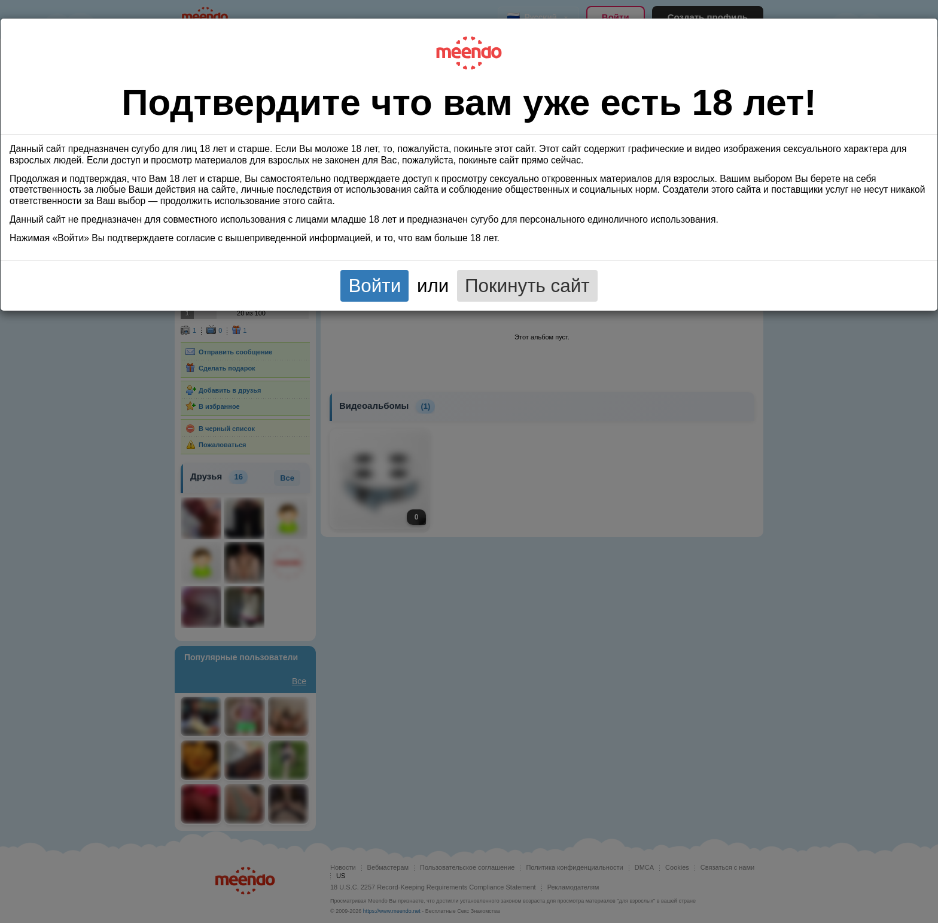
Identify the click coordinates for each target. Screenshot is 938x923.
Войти (374, 285)
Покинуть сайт (527, 285)
